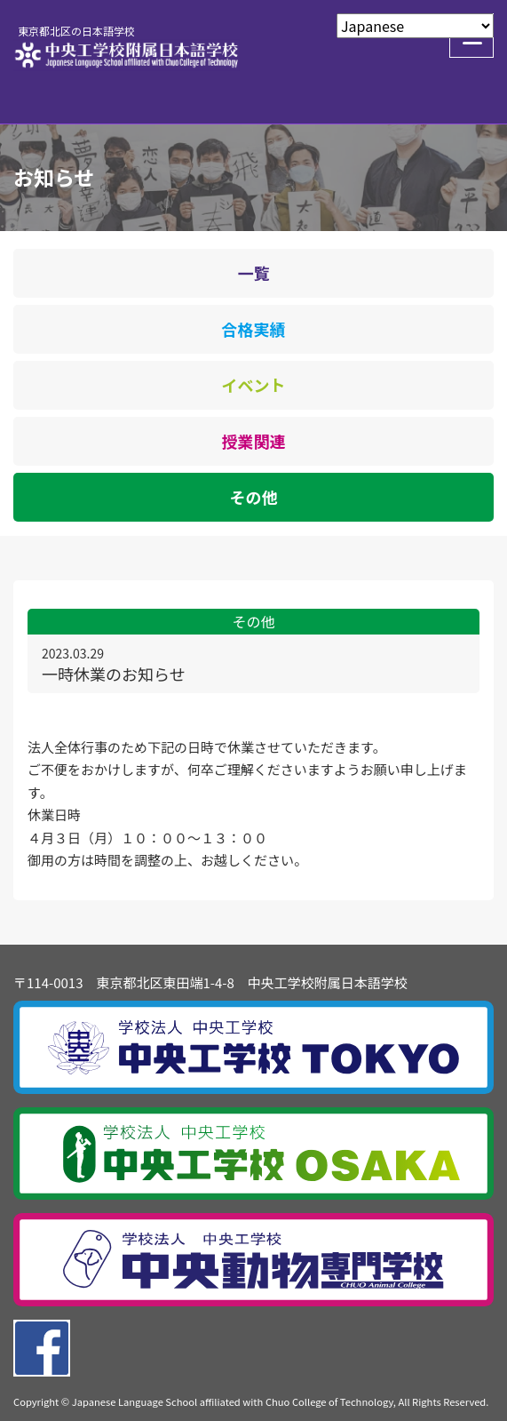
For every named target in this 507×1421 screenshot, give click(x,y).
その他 (254, 496)
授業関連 (254, 440)
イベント (254, 384)
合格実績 (254, 328)
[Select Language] (415, 25)
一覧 (254, 272)
